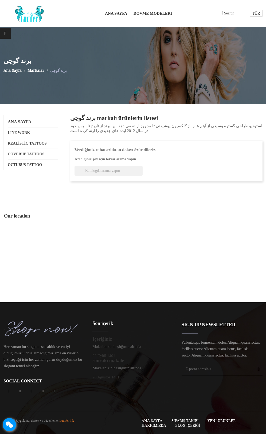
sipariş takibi (184, 420)
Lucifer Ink (66, 421)
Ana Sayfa (19, 121)
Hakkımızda (154, 425)
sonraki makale (108, 360)
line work (19, 133)
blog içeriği (187, 425)
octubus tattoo (25, 165)
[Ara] (109, 171)
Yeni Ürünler (222, 420)
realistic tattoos (27, 143)
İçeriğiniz (102, 339)
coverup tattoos (26, 154)
